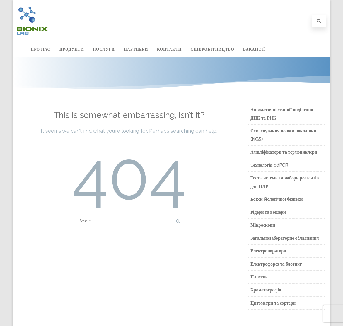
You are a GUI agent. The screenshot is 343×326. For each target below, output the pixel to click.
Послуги (104, 49)
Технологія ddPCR (269, 165)
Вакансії (254, 49)
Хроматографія (265, 290)
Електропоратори (268, 251)
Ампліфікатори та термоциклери (283, 152)
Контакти (169, 49)
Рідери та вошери (268, 212)
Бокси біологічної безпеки (276, 199)
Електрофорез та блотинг (276, 264)
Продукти (71, 49)
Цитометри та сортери (273, 303)
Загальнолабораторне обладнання (284, 238)
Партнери (136, 49)
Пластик (259, 276)
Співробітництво (212, 49)
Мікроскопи (262, 225)
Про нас (40, 49)
